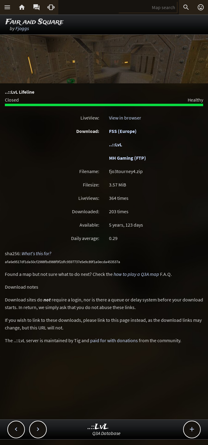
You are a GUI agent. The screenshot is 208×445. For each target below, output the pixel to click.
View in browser (125, 118)
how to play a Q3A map (136, 274)
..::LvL (115, 144)
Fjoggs (22, 28)
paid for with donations (114, 340)
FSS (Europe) (123, 131)
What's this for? (36, 253)
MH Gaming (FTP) (127, 158)
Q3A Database (106, 433)
